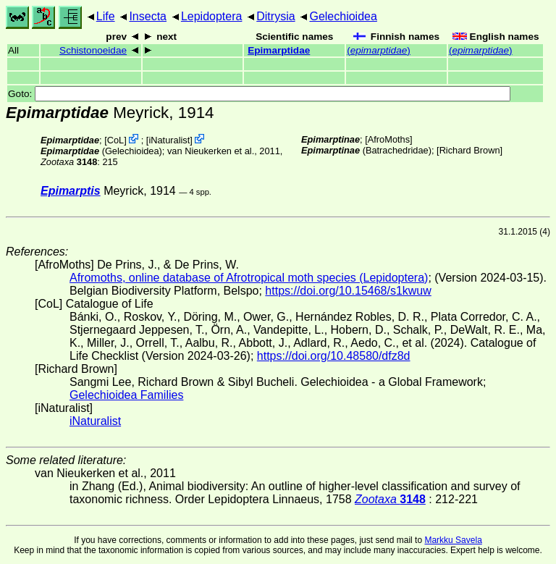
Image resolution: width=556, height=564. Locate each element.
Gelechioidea (342, 16)
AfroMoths (389, 139)
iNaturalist (169, 140)
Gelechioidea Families (126, 395)
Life (105, 16)
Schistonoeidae (93, 50)
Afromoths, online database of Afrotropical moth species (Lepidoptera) (249, 278)
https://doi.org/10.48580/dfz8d (333, 356)
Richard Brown (469, 150)
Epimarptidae (279, 50)
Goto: (259, 93)
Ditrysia (275, 16)
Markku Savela (452, 540)
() (378, 50)
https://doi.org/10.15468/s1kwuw (348, 291)
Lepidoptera (212, 16)
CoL (115, 140)
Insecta (148, 16)
